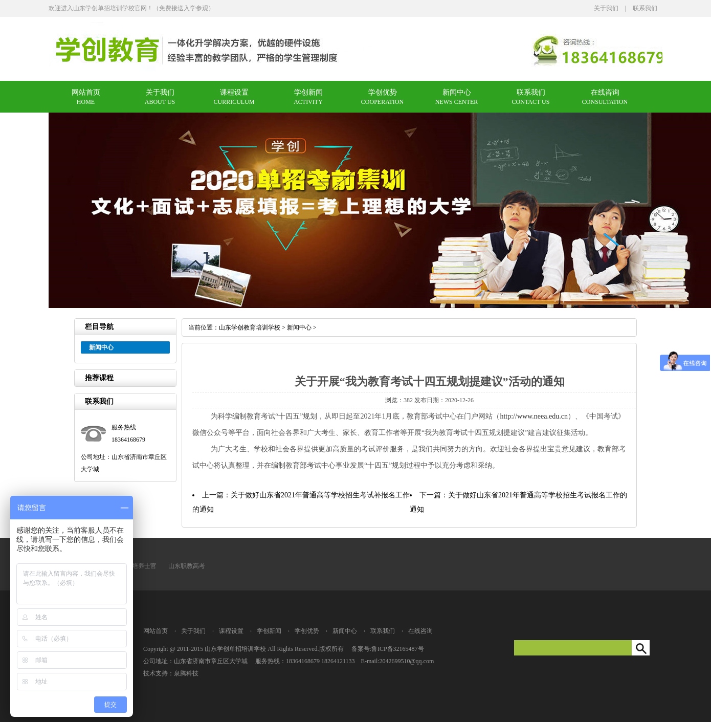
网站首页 (86, 92)
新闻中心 (456, 92)
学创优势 (382, 92)
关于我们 (606, 8)
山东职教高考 (186, 566)
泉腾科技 (186, 673)
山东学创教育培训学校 (249, 327)
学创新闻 (308, 92)
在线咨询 (605, 92)
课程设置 (234, 92)
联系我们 (645, 8)
